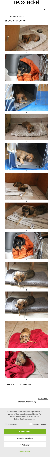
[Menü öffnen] (44, 10)
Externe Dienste (38, 424)
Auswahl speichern (24, 438)
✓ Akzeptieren (25, 431)
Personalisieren (24, 452)
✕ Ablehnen (25, 445)
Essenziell (11, 424)
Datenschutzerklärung (26, 402)
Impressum (43, 398)
